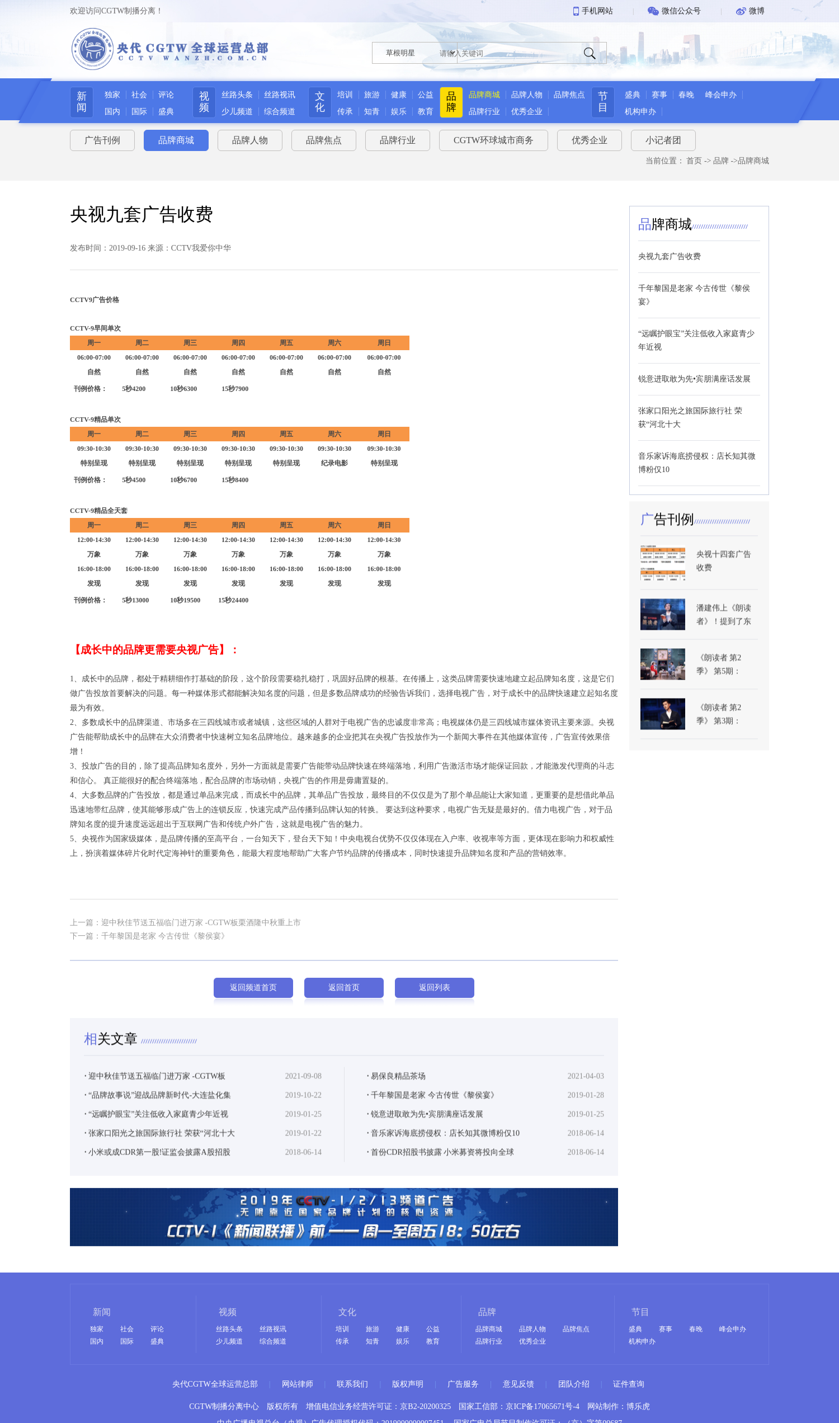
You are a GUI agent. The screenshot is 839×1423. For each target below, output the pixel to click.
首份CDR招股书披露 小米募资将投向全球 (440, 1165)
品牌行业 (488, 111)
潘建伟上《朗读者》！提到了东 (723, 632)
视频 (200, 102)
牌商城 (665, 220)
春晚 (698, 95)
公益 (424, 95)
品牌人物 (530, 95)
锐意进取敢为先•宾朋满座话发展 (425, 1127)
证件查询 (628, 1384)
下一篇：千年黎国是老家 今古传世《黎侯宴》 (149, 931)
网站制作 (603, 1406)
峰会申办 (732, 95)
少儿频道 (232, 111)
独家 (107, 95)
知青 (370, 111)
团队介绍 (574, 1384)
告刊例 (667, 536)
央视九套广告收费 (669, 252)
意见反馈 (518, 1384)
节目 (615, 102)
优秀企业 (530, 111)
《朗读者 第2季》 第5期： (719, 681)
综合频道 (275, 111)
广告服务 (463, 1384)
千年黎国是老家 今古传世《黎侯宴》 (432, 1108)
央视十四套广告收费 (723, 578)
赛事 (671, 95)
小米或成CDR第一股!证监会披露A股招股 (157, 1165)
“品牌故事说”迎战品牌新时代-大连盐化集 (157, 1108)
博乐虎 (638, 1406)
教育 (424, 111)
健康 (397, 95)
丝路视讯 (275, 95)
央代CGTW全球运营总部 (215, 1384)
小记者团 (663, 136)
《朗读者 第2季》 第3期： (719, 731)
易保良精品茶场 (396, 1089)
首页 (694, 157)
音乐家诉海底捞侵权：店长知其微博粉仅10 (443, 1146)
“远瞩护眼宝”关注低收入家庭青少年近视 (156, 1127)
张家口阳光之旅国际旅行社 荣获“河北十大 (159, 1146)
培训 (343, 95)
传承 (343, 111)
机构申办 (652, 111)
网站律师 (297, 1384)
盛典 (161, 111)
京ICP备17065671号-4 (542, 1406)
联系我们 (352, 1384)
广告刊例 (102, 136)
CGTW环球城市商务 (494, 136)
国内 (107, 111)
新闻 (77, 102)
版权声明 (407, 1384)
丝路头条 (232, 95)
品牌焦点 (573, 95)
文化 (318, 102)
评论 (161, 95)
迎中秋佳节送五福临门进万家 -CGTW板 (154, 1089)
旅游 (370, 95)
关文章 (112, 1051)
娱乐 (397, 111)
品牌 (455, 102)
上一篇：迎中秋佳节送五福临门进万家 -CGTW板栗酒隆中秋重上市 (185, 918)
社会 (134, 95)
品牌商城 (488, 95)
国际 (134, 111)
